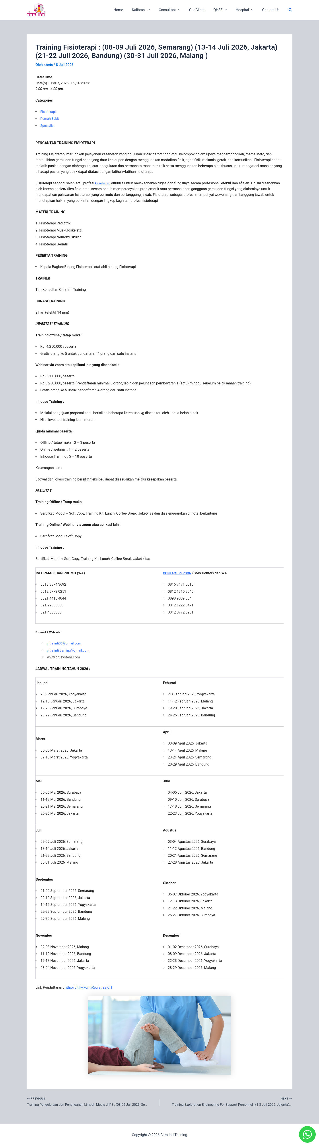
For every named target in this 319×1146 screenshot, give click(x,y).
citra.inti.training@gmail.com (69, 650)
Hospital (247, 10)
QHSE (224, 10)
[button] (290, 10)
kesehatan (103, 183)
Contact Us (271, 10)
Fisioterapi (48, 112)
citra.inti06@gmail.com (65, 643)
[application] (157, 10)
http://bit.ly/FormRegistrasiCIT (89, 987)
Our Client (203, 10)
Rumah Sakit (50, 118)
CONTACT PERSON (178, 573)
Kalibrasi (151, 10)
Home (130, 10)
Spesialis (47, 125)
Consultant (177, 10)
